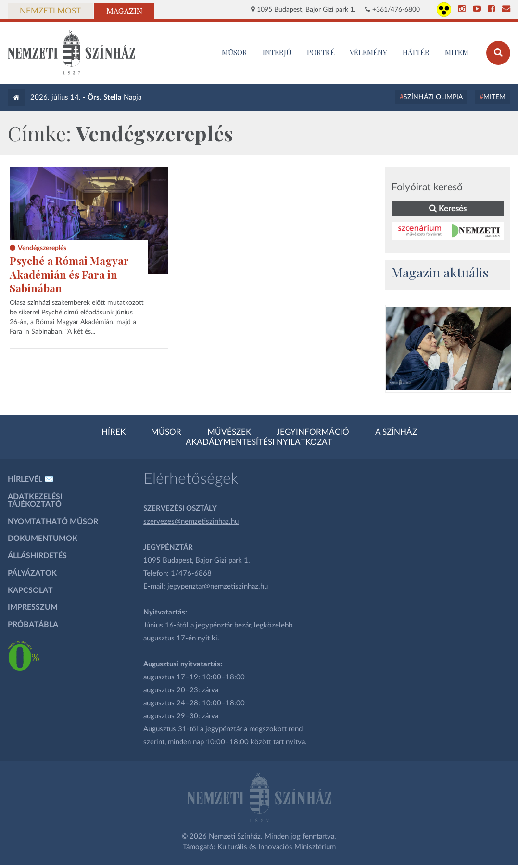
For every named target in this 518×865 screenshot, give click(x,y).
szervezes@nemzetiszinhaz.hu (191, 521)
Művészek (229, 432)
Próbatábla (33, 624)
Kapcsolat (30, 590)
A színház (396, 432)
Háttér (416, 52)
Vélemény (368, 52)
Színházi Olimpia (433, 97)
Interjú (277, 52)
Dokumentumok (42, 538)
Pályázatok (32, 573)
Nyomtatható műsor (53, 522)
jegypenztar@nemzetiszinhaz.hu (217, 586)
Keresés (448, 208)
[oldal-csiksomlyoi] (448, 348)
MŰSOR (234, 52)
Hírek (113, 432)
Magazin (124, 11)
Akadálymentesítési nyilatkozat (259, 442)
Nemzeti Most (50, 11)
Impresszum (33, 607)
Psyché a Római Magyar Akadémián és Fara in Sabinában (69, 274)
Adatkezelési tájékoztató (35, 500)
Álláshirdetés (37, 556)
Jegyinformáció (313, 432)
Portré (321, 52)
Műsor (166, 432)
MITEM (456, 52)
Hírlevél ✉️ (31, 479)
